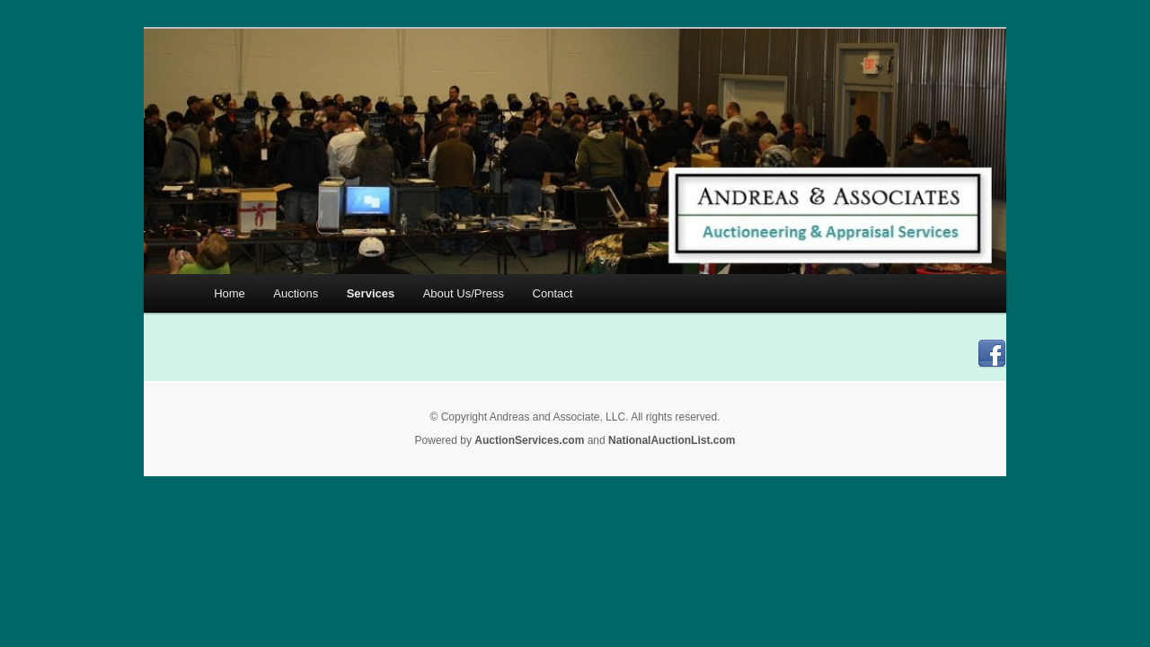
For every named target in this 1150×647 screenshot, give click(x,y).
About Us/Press (463, 293)
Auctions (295, 293)
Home (229, 293)
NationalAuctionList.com (671, 440)
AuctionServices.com (529, 440)
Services (371, 293)
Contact (553, 293)
